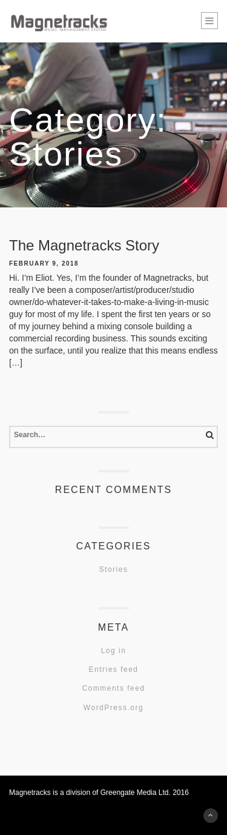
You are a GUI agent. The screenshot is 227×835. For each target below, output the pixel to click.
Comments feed (113, 688)
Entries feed (113, 669)
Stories (113, 569)
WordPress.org (113, 707)
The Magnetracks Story (84, 245)
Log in (114, 650)
